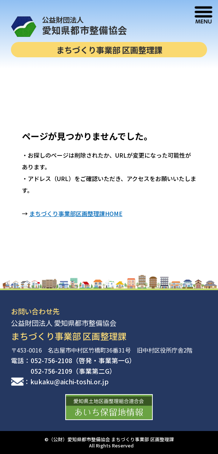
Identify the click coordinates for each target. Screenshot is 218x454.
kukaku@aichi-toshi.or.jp (69, 381)
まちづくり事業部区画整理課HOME (75, 213)
